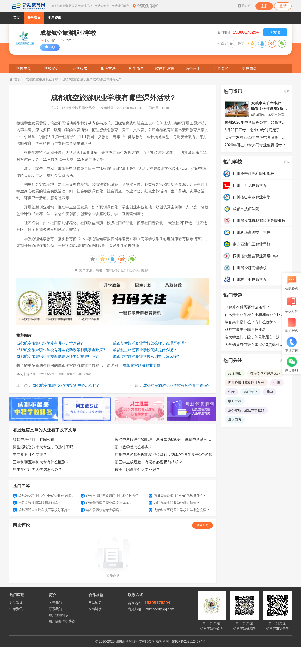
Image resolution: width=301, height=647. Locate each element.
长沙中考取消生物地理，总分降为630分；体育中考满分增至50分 (164, 439)
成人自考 (234, 419)
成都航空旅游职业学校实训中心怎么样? (146, 356)
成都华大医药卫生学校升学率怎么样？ (179, 510)
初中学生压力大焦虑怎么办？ (37, 470)
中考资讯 (54, 18)
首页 (16, 18)
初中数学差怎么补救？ (133, 447)
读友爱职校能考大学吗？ (101, 510)
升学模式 (79, 69)
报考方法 (108, 69)
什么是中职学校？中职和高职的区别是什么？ (256, 315)
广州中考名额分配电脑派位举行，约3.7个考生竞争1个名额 (163, 454)
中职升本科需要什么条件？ (247, 307)
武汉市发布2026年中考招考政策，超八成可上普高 (256, 137)
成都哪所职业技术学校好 (246, 410)
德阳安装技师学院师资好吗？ (37, 503)
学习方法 (234, 401)
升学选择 (33, 18)
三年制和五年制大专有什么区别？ (41, 462)
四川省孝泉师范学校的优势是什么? (177, 496)
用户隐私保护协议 (62, 621)
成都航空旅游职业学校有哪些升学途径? (49, 343)
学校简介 (51, 69)
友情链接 (95, 609)
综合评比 (192, 69)
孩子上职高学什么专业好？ (137, 470)
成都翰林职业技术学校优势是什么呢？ (43, 496)
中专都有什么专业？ (30, 454)
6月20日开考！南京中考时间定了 (252, 130)
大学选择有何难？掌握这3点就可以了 (256, 345)
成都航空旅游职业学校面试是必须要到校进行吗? (57, 356)
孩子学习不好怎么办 (265, 373)
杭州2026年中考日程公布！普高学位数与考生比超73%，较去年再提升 (256, 122)
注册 (264, 6)
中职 (276, 383)
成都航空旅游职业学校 (42, 79)
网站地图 (95, 603)
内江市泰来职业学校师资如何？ (174, 503)
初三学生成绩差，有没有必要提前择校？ (148, 462)
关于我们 (55, 603)
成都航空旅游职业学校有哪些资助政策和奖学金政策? (60, 350)
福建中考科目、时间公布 (33, 439)
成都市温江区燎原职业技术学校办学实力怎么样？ (113, 496)
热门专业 (250, 392)
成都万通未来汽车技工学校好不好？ (42, 510)
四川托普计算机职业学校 (246, 383)
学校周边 (249, 69)
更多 (286, 91)
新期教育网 (28, 6)
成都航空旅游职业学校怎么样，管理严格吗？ (150, 343)
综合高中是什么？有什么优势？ (251, 322)
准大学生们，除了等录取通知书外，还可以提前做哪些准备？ (256, 337)
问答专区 (221, 69)
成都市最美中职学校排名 (245, 330)
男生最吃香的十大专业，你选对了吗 (43, 447)
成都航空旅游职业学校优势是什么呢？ (145, 350)
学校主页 (23, 69)
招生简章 (136, 69)
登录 (283, 6)
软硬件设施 (164, 69)
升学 (269, 392)
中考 (231, 392)
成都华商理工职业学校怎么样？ (106, 503)
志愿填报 (234, 373)
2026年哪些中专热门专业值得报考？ (255, 145)
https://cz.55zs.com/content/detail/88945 (62, 374)
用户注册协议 (59, 615)
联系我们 (55, 609)
